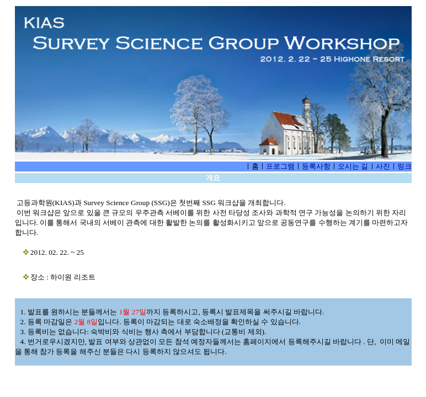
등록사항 (316, 166)
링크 (404, 166)
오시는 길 (353, 166)
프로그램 (280, 166)
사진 (383, 166)
